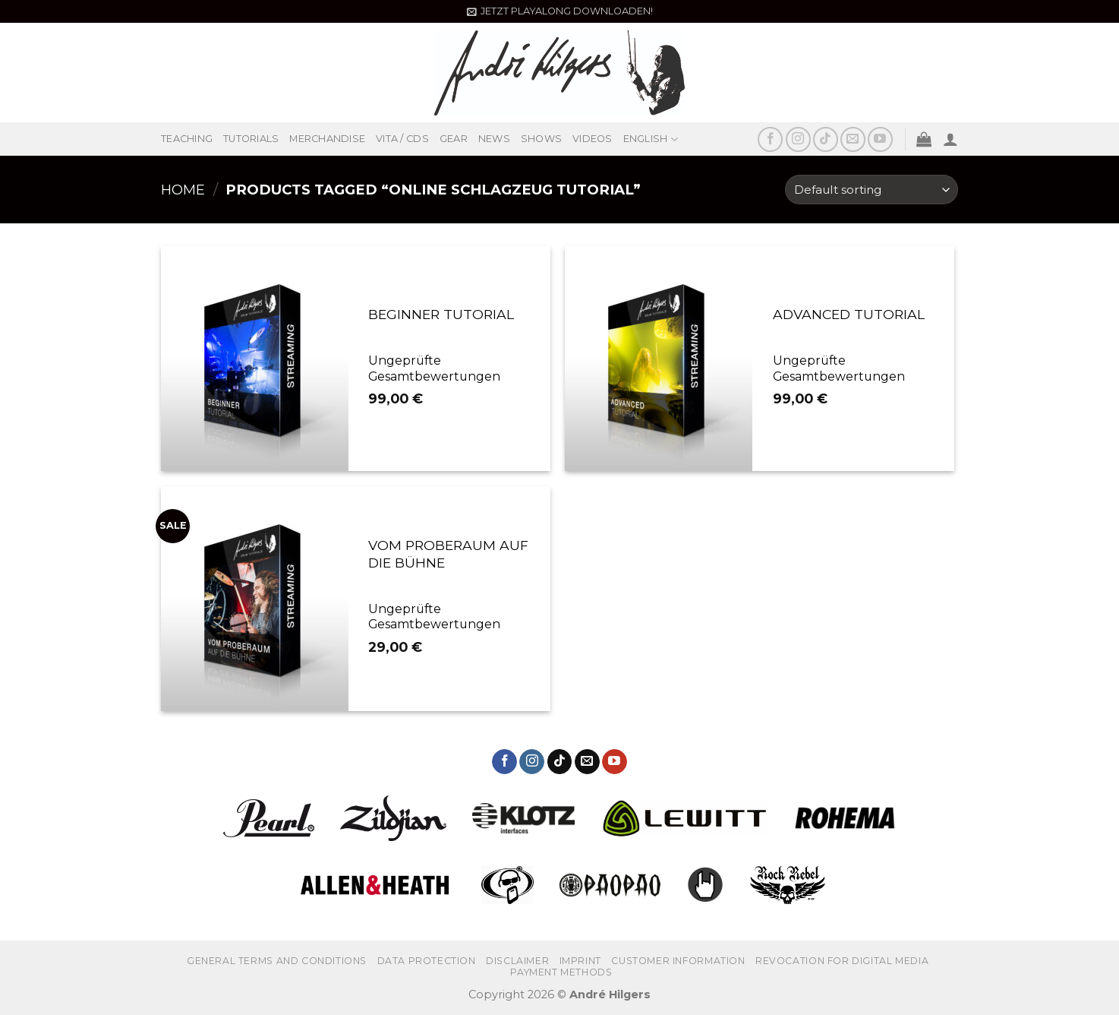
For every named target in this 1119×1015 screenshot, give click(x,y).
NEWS (494, 138)
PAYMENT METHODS (561, 972)
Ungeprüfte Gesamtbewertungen (434, 368)
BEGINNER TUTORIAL (441, 314)
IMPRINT (580, 960)
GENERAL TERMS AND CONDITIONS (277, 960)
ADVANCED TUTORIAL (849, 314)
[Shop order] (871, 189)
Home (183, 189)
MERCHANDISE (327, 138)
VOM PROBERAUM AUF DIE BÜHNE (448, 554)
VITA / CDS (402, 138)
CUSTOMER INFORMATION (678, 960)
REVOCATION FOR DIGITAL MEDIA (841, 960)
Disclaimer (517, 960)
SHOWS (541, 138)
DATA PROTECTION (426, 960)
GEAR (454, 138)
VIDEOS (592, 138)
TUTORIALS (251, 138)
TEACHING (187, 138)
